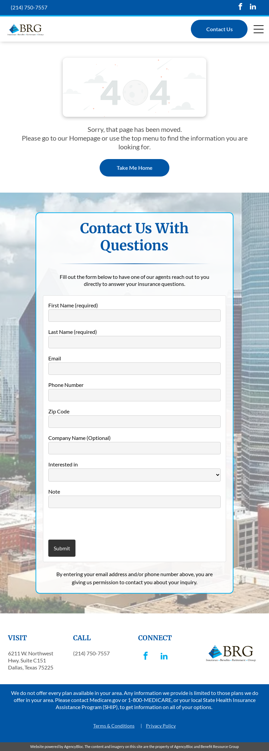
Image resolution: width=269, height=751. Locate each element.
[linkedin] (253, 7)
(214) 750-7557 (29, 7)
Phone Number (66, 385)
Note (54, 491)
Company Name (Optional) (79, 438)
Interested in (63, 464)
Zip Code (58, 411)
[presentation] (87, 523)
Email (54, 358)
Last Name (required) (72, 332)
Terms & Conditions (113, 726)
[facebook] (240, 7)
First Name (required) (73, 305)
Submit (62, 548)
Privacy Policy (161, 726)
